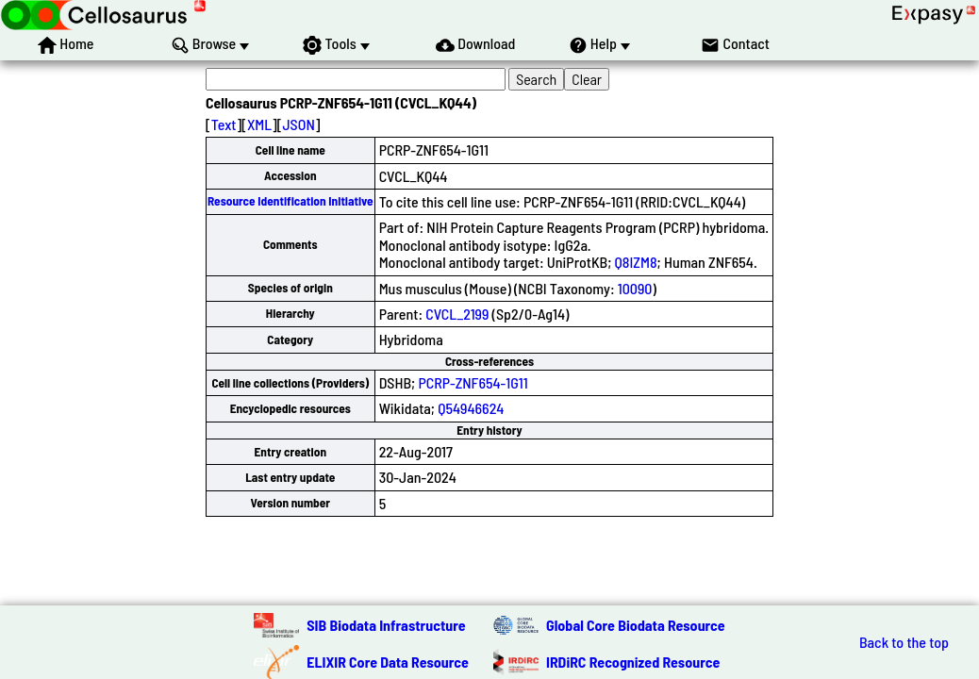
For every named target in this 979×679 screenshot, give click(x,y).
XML (259, 124)
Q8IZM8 (636, 262)
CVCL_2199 (457, 314)
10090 (635, 288)
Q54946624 (471, 408)
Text (224, 124)
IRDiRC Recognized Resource (633, 662)
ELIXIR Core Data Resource (388, 662)
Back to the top (904, 642)
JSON (298, 124)
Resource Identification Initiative (290, 200)
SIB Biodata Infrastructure (386, 625)
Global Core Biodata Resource (635, 625)
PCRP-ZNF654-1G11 (472, 382)
